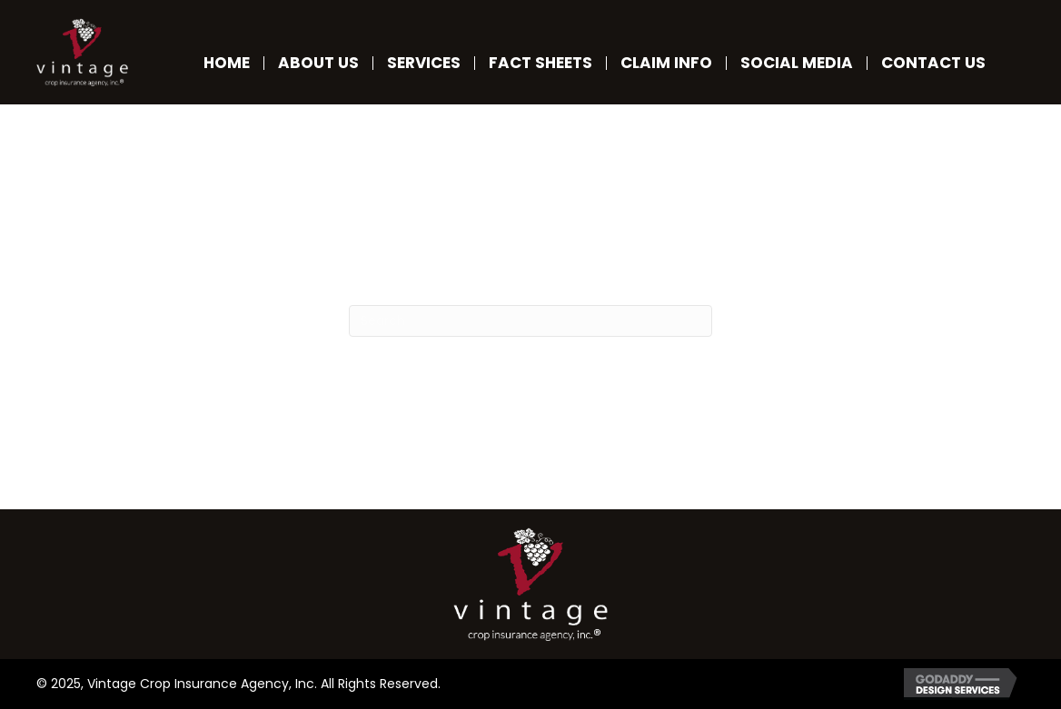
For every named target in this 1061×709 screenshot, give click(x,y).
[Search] (530, 321)
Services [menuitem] (424, 63)
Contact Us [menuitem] (933, 63)
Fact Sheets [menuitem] (540, 63)
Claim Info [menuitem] (666, 63)
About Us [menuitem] (318, 63)
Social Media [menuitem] (796, 63)
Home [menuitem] (226, 63)
